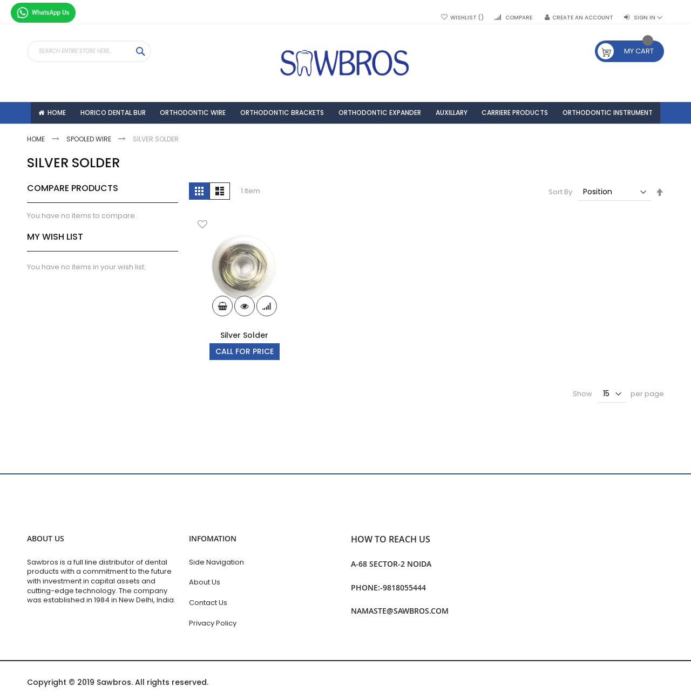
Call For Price (244, 378)
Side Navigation (216, 562)
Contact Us (208, 602)
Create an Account (582, 18)
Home (36, 166)
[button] (202, 253)
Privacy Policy (212, 623)
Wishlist (467, 18)
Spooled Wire (89, 166)
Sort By (560, 219)
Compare (519, 18)
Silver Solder (244, 362)
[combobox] (89, 51)
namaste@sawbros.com (400, 611)
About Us (204, 582)
